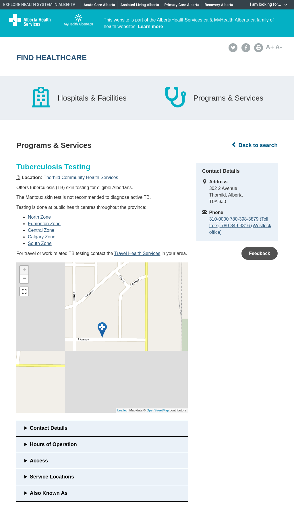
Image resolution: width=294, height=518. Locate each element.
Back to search (254, 145)
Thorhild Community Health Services (81, 177)
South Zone (40, 243)
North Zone (39, 217)
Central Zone (41, 230)
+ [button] (24, 270)
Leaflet (122, 410)
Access (39, 461)
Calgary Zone (41, 236)
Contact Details (48, 428)
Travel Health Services (137, 253)
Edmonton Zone (44, 223)
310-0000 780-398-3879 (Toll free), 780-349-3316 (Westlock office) (240, 226)
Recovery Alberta (219, 5)
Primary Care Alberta (182, 5)
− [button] (24, 278)
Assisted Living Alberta (140, 5)
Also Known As (48, 493)
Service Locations (52, 477)
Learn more (150, 26)
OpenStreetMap (157, 410)
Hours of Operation (53, 444)
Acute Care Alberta (99, 5)
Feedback (259, 253)
